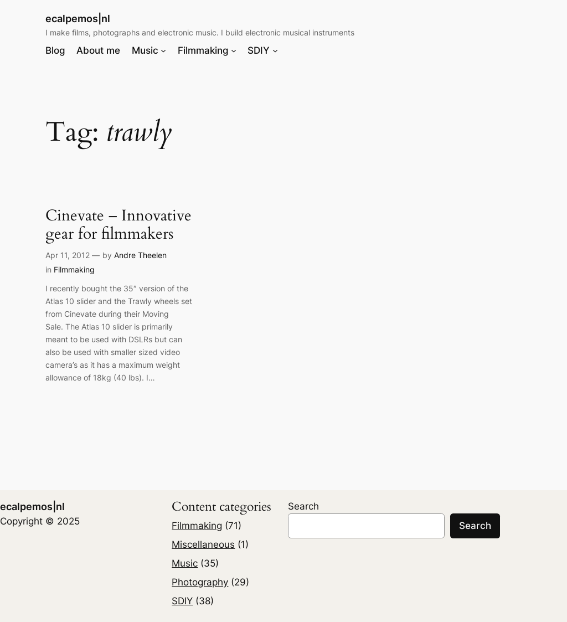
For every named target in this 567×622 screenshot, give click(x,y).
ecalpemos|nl (77, 18)
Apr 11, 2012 (67, 255)
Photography (200, 582)
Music (185, 563)
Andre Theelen (140, 255)
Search (303, 506)
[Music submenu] (163, 50)
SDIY (182, 600)
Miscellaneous (203, 544)
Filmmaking (74, 269)
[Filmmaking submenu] (233, 50)
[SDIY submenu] (275, 50)
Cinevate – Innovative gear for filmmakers (118, 225)
